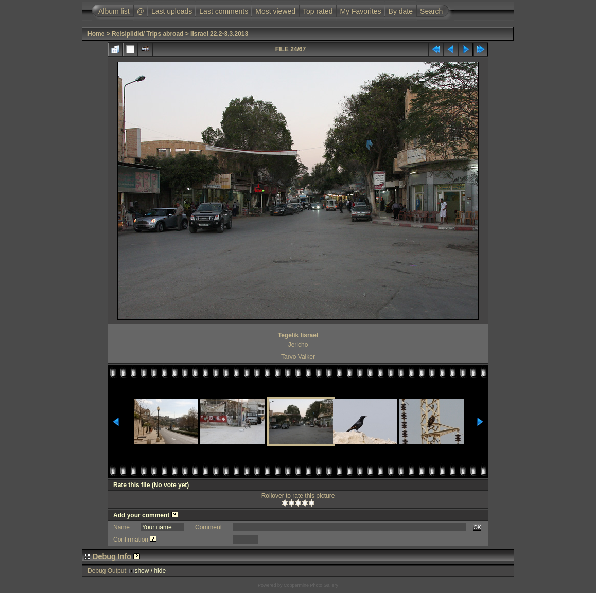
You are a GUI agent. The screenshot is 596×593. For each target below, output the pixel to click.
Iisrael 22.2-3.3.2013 (219, 34)
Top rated (317, 11)
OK (477, 527)
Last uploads (171, 11)
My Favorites (360, 11)
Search (431, 11)
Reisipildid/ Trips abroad (147, 34)
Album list (114, 11)
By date (401, 11)
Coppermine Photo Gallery (311, 585)
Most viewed (275, 11)
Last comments (223, 11)
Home (95, 34)
